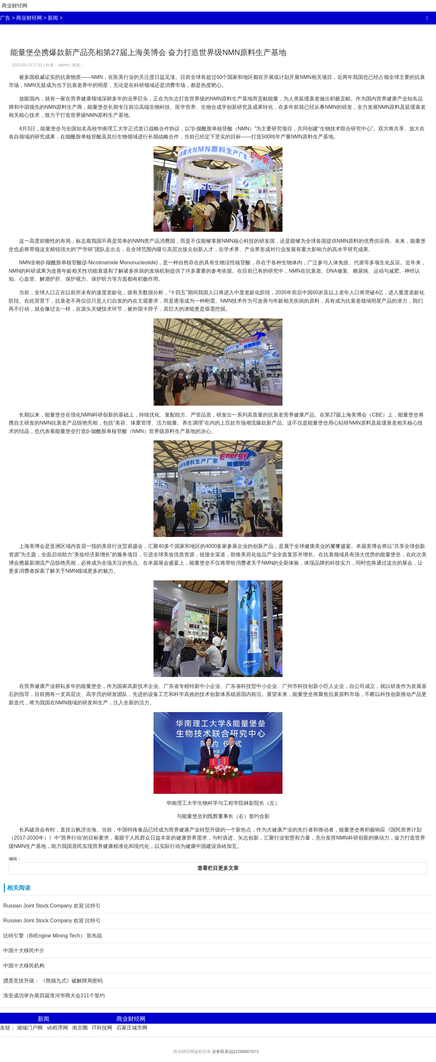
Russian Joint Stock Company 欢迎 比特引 (52, 905)
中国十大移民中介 (24, 950)
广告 (5, 18)
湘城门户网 (30, 1027)
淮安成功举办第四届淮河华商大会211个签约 (54, 995)
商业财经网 (14, 5)
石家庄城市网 (131, 1027)
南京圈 (80, 1027)
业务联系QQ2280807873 (235, 1051)
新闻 (53, 18)
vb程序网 (57, 1027)
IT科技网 (102, 1027)
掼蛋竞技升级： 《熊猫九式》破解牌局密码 (53, 980)
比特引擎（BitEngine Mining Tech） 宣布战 (52, 935)
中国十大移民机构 (24, 965)
